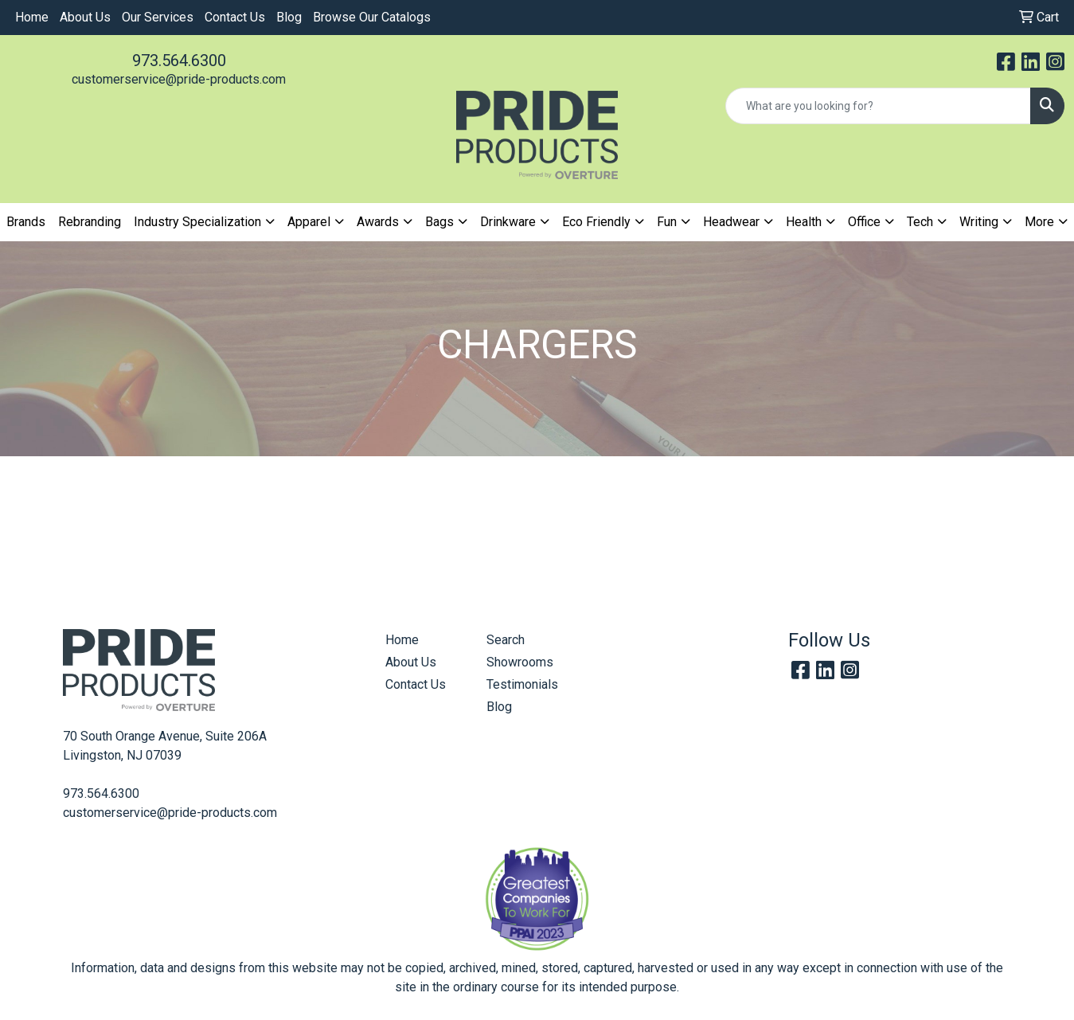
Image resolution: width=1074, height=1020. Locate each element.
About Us (85, 17)
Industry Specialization (197, 221)
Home (32, 17)
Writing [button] (978, 221)
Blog (289, 17)
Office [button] (864, 221)
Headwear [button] (731, 221)
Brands (25, 221)
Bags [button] (439, 221)
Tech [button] (920, 221)
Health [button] (804, 221)
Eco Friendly (596, 221)
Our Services (157, 17)
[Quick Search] (878, 106)
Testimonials (522, 684)
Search (505, 639)
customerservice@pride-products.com (179, 79)
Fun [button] (667, 221)
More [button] (1039, 221)
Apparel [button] (308, 221)
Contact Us (235, 17)
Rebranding (89, 221)
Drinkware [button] (508, 221)
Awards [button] (378, 221)
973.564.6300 (179, 60)
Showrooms (519, 662)
